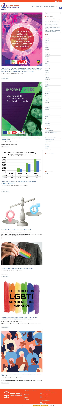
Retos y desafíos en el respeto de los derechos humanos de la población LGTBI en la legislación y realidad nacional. (19, 318)
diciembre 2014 (47, 125)
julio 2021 (46, 95)
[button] (60, 8)
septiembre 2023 (47, 68)
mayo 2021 (47, 98)
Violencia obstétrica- (48, 150)
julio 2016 (46, 118)
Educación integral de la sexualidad (50, 137)
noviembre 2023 (47, 67)
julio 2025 (46, 45)
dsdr (3, 73)
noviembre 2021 (47, 91)
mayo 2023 (47, 72)
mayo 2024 (47, 61)
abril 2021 (46, 100)
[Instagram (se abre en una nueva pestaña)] (58, 1)
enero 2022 (47, 90)
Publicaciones (13, 73)
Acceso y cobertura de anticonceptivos (17, 232)
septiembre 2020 (47, 107)
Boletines (46, 134)
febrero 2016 (47, 121)
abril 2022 (46, 86)
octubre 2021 (47, 93)
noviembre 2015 (47, 123)
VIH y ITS (46, 148)
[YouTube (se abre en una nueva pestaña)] (60, 1)
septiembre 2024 (47, 58)
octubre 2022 (47, 81)
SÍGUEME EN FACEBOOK (50, 153)
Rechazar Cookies (44, 405)
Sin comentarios (20, 73)
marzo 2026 (47, 38)
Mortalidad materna (48, 141)
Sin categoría (13, 270)
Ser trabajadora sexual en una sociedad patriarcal (16, 230)
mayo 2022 (47, 84)
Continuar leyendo (5, 78)
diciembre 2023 (47, 65)
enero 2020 (47, 111)
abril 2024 (46, 63)
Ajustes (52, 405)
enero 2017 (47, 116)
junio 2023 (46, 70)
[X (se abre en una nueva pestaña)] (55, 1)
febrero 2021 (47, 104)
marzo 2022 (47, 88)
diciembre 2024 (47, 54)
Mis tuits (46, 173)
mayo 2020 (47, 109)
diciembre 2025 (47, 42)
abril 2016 (46, 120)
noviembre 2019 (47, 114)
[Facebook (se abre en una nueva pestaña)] (57, 1)
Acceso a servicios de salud (49, 130)
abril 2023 (46, 74)
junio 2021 (46, 97)
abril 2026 (46, 37)
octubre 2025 (47, 44)
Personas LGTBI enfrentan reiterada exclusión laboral (17, 268)
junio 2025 (46, 47)
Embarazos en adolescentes (15, 185)
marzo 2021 (47, 102)
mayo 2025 (47, 49)
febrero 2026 (47, 40)
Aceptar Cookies (35, 405)
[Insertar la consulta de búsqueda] (53, 14)
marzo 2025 (47, 51)
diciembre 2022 (47, 79)
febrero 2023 (47, 77)
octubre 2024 (47, 56)
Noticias (46, 143)
